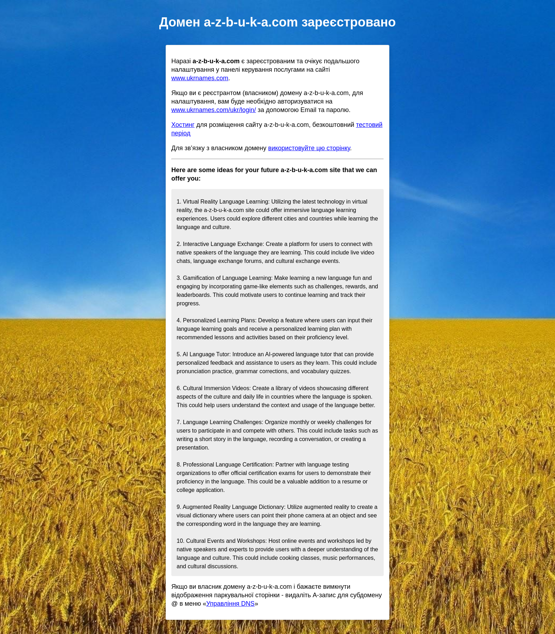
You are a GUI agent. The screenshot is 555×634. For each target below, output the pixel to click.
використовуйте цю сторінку (309, 148)
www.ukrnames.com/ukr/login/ (213, 109)
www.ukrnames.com (199, 78)
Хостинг (183, 124)
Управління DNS (230, 603)
